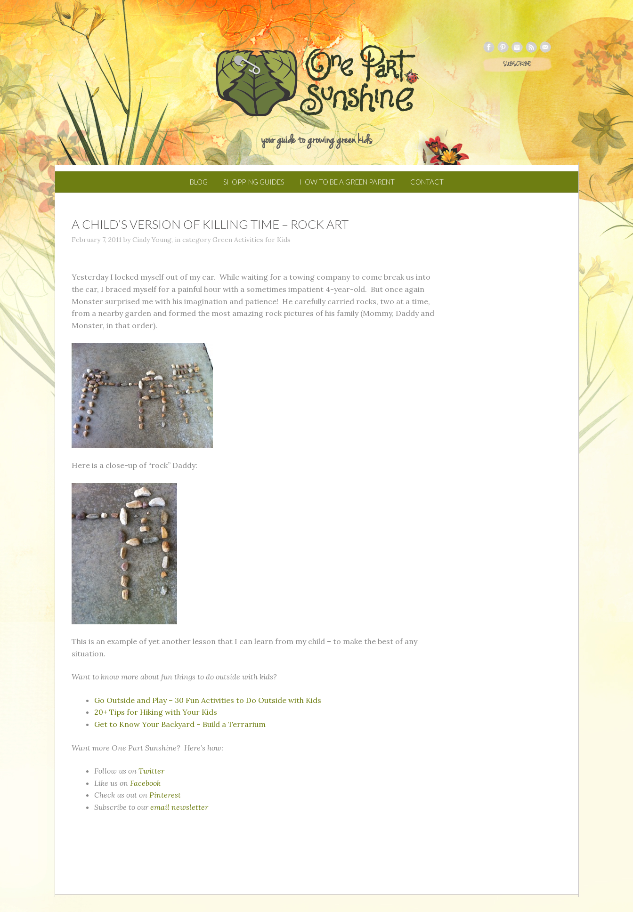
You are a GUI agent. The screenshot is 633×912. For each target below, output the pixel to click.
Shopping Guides (253, 182)
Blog (199, 182)
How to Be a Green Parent (347, 182)
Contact (427, 182)
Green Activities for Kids (251, 239)
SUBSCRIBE (517, 64)
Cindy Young (151, 239)
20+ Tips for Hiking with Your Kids (155, 712)
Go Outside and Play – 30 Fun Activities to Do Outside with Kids (207, 700)
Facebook (145, 783)
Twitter (151, 770)
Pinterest (165, 794)
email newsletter (179, 807)
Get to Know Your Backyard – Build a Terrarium (180, 724)
